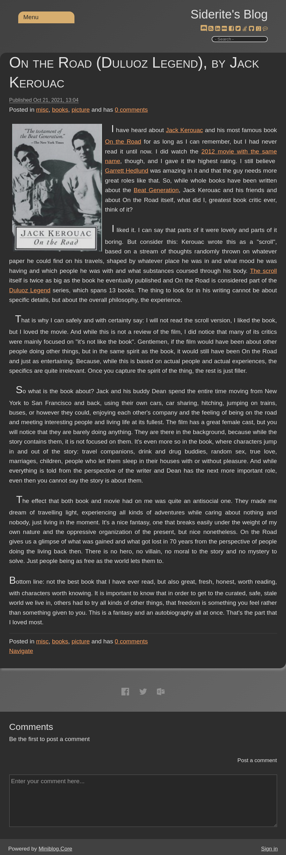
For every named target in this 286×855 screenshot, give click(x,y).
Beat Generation (156, 190)
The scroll (263, 270)
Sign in (269, 849)
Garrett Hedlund (127, 170)
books (60, 109)
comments (131, 109)
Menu (31, 17)
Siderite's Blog (229, 14)
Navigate (21, 651)
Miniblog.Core (55, 849)
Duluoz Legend (29, 290)
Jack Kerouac (184, 130)
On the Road (123, 141)
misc (42, 109)
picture (81, 109)
